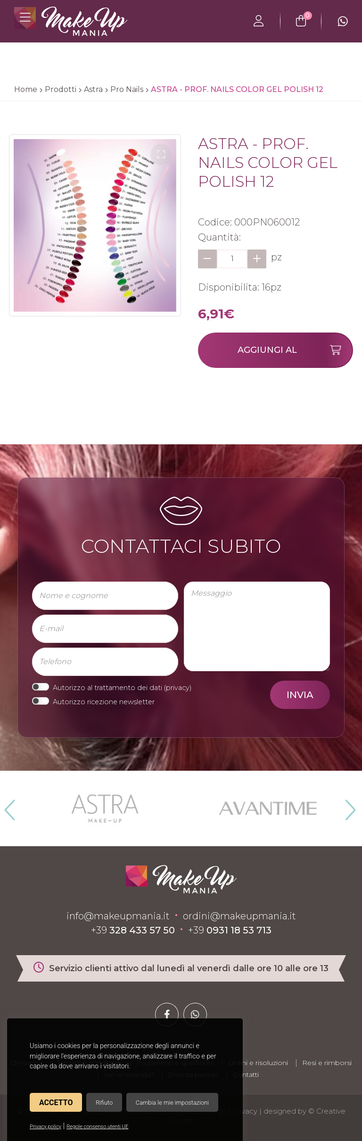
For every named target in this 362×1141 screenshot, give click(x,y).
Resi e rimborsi (327, 1062)
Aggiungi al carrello (295, 350)
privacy (177, 687)
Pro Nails (126, 89)
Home (25, 89)
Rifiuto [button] (104, 1102)
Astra (93, 89)
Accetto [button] (56, 1102)
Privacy (244, 1111)
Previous (8, 806)
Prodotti (60, 89)
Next (346, 806)
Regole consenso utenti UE (97, 1127)
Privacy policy (45, 1127)
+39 (133, 930)
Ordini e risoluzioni (258, 1062)
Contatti (246, 1074)
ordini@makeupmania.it (239, 916)
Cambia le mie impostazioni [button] (172, 1102)
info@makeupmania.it (118, 916)
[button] (161, 154)
